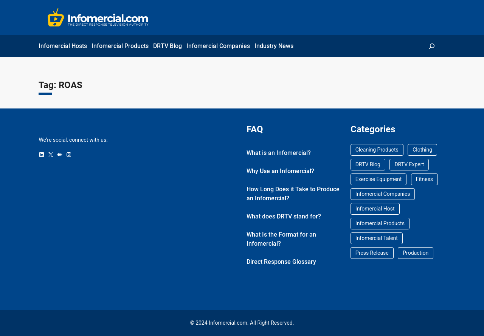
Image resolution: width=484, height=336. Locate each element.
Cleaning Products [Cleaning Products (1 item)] (377, 150)
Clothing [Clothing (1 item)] (422, 150)
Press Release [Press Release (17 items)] (372, 253)
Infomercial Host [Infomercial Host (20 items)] (375, 209)
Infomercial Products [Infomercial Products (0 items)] (380, 223)
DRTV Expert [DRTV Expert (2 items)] (409, 164)
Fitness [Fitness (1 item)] (424, 179)
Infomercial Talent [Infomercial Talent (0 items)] (376, 238)
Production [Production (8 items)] (415, 253)
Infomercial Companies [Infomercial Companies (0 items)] (382, 194)
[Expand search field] (432, 46)
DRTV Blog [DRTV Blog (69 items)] (367, 164)
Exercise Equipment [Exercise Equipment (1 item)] (378, 179)
